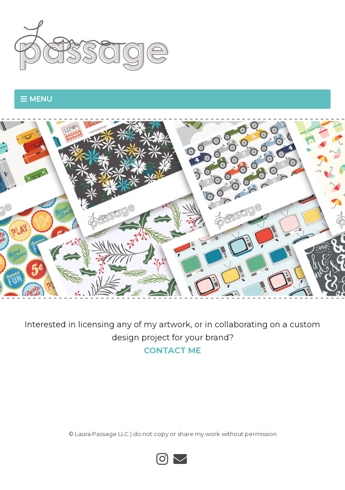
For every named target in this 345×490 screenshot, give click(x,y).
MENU (41, 99)
